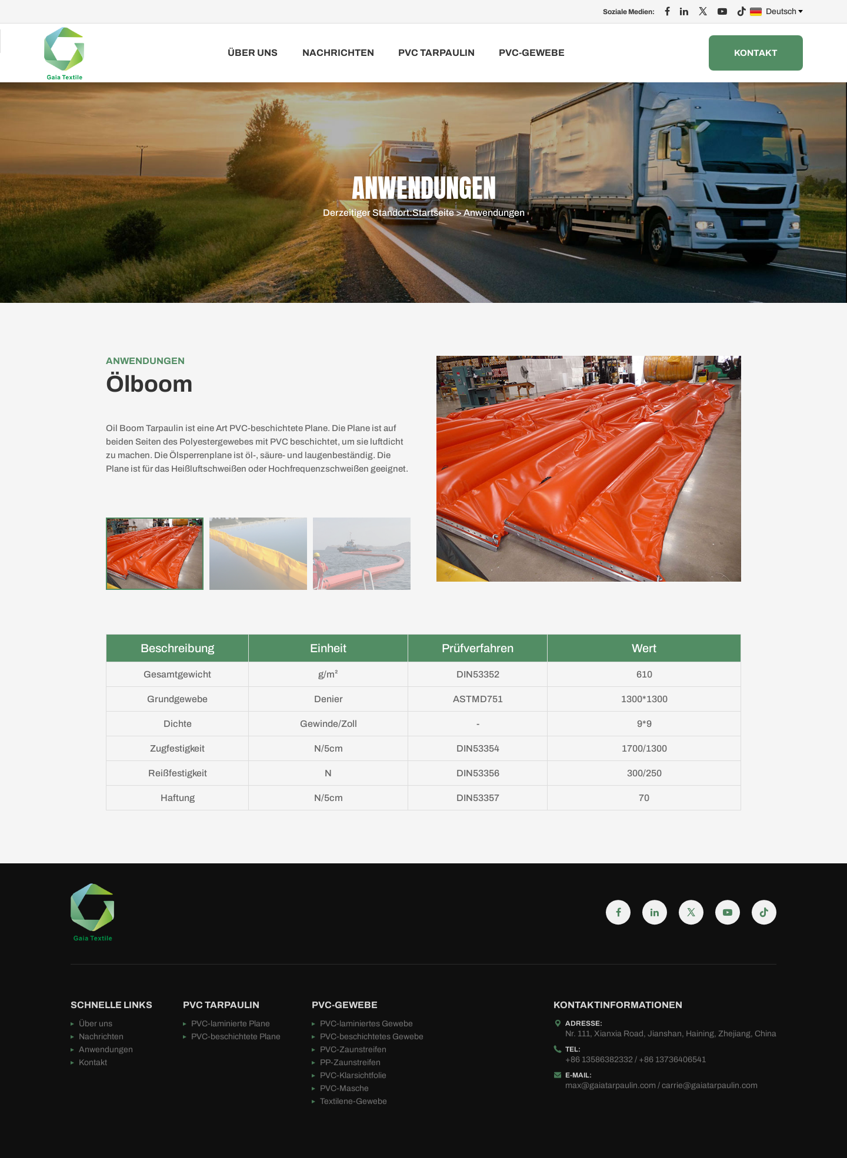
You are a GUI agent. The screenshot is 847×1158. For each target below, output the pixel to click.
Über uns (253, 53)
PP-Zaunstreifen (350, 1094)
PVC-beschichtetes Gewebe (372, 1068)
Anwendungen (494, 214)
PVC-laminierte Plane (230, 1056)
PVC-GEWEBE (532, 53)
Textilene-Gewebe (353, 1133)
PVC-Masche (344, 1120)
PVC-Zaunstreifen (353, 1081)
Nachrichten (338, 53)
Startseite (433, 214)
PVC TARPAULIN (436, 53)
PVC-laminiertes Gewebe (366, 1056)
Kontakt (756, 53)
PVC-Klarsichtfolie (353, 1107)
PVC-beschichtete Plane (236, 1068)
